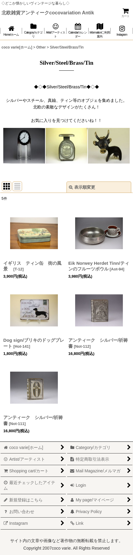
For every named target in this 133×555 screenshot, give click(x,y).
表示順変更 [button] (82, 187)
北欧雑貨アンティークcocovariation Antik (47, 12)
